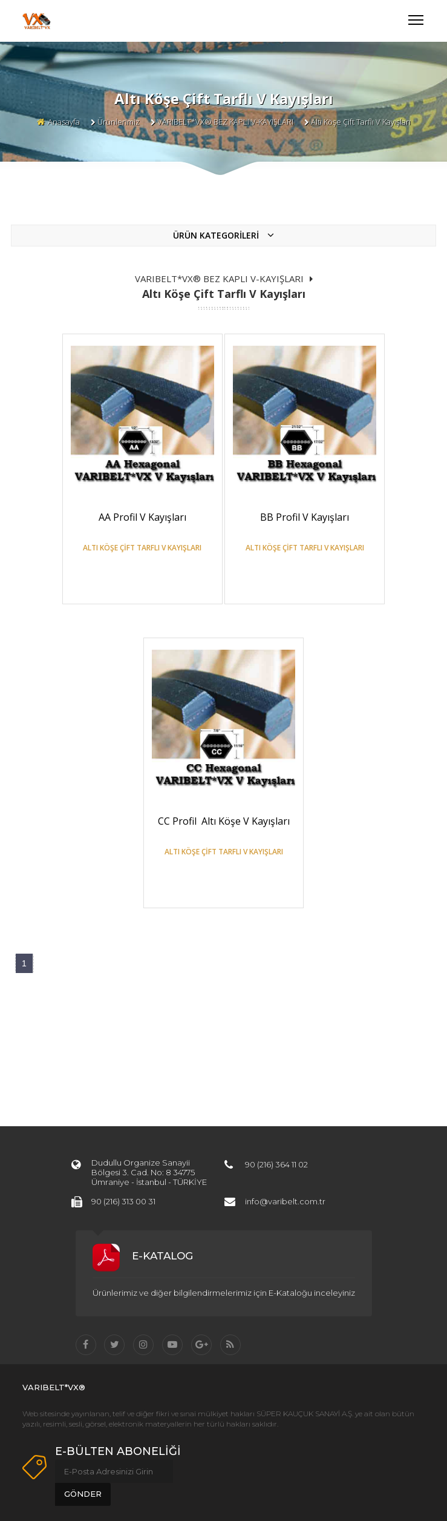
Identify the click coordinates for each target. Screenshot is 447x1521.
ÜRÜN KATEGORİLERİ (223, 235)
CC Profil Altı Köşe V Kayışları (224, 821)
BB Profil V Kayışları (304, 517)
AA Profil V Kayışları (142, 517)
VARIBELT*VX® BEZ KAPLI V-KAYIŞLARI (225, 121)
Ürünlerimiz (118, 121)
